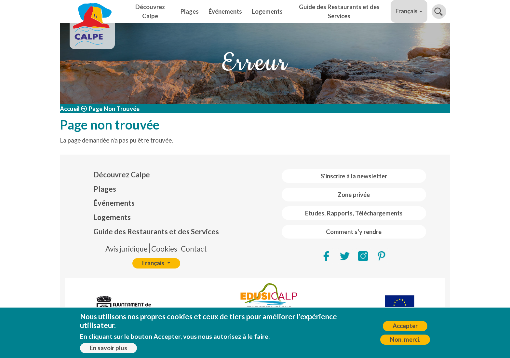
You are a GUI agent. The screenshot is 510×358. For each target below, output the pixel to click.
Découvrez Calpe (150, 11)
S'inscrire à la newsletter (354, 176)
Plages (190, 11)
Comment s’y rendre (354, 231)
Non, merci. (405, 340)
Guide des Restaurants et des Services (339, 11)
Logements (267, 11)
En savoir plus (108, 349)
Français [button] (407, 11)
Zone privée (354, 194)
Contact (194, 248)
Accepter (405, 327)
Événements (225, 11)
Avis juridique (126, 248)
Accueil (70, 108)
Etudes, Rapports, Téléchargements (354, 213)
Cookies (164, 248)
